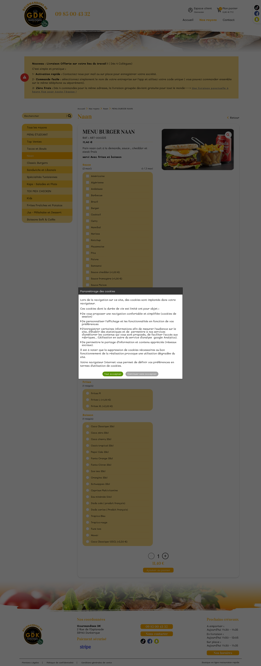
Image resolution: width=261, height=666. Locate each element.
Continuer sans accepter (142, 373)
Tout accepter (112, 373)
